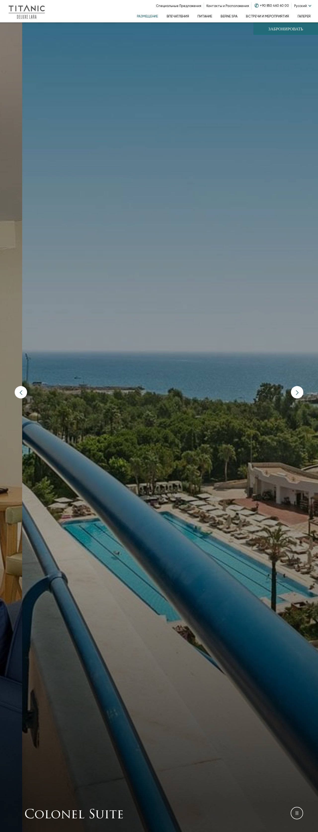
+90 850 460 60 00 (274, 5)
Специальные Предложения (178, 6)
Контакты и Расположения (227, 6)
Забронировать (285, 29)
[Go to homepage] (26, 11)
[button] (21, 392)
